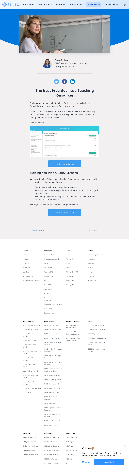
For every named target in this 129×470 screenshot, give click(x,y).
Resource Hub (49, 276)
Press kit (90, 285)
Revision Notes (49, 255)
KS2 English (70, 442)
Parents (25, 259)
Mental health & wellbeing (53, 304)
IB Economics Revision (30, 455)
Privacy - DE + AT (72, 272)
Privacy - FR (70, 280)
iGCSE (46, 263)
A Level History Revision (31, 371)
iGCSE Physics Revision (96, 334)
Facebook (91, 263)
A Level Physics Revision (31, 340)
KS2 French (70, 446)
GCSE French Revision (52, 375)
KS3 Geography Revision (52, 450)
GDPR (68, 263)
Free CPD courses (50, 285)
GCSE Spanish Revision (52, 425)
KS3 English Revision (51, 437)
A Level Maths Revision (31, 393)
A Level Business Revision (32, 329)
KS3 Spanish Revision (51, 446)
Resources (92, 4)
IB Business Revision (30, 450)
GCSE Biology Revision (52, 325)
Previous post (37, 230)
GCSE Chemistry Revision (53, 334)
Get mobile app (28, 276)
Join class (26, 272)
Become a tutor (49, 313)
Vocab (46, 293)
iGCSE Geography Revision (97, 338)
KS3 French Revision (51, 442)
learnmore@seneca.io (95, 255)
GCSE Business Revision (52, 329)
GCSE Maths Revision (51, 392)
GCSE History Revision (52, 388)
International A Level (51, 259)
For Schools (76, 4)
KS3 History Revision (51, 455)
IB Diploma (48, 268)
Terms (68, 255)
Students (26, 263)
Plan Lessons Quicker (64, 164)
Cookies (68, 268)
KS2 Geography (71, 450)
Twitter (90, 272)
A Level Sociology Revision (32, 388)
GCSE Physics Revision (52, 338)
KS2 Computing (71, 437)
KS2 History (70, 455)
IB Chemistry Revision (30, 446)
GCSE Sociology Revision (52, 421)
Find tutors (48, 309)
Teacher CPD (48, 272)
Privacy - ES (70, 276)
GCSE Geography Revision (53, 380)
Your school (26, 268)
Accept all (109, 462)
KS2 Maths (69, 459)
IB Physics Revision (29, 442)
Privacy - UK (70, 259)
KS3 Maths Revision (51, 459)
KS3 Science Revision (51, 463)
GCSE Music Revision (51, 403)
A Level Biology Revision (31, 325)
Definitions (48, 289)
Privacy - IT (70, 285)
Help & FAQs (92, 280)
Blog (45, 280)
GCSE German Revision (52, 384)
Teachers (26, 255)
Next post (93, 230)
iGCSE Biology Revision (96, 325)
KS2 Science (70, 463)
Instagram (91, 259)
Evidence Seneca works (31, 280)
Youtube (90, 268)
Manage (86, 462)
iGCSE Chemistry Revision (97, 329)
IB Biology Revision (29, 437)
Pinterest (91, 276)
